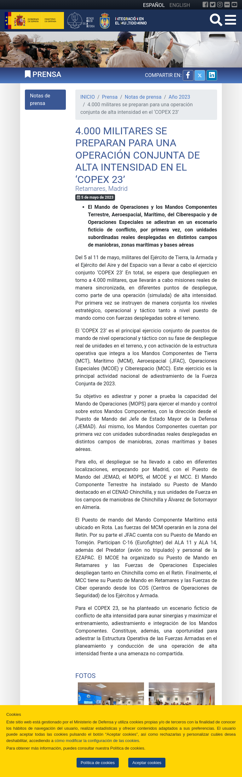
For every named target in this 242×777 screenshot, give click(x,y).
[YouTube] (234, 5)
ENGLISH (180, 5)
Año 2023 (179, 97)
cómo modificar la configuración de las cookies (97, 740)
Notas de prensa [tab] (40, 99)
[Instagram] (220, 5)
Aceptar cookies (146, 762)
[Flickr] (227, 5)
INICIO (87, 97)
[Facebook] (205, 5)
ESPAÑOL (154, 5)
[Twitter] (213, 5)
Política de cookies (98, 762)
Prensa (110, 97)
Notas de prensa (143, 97)
